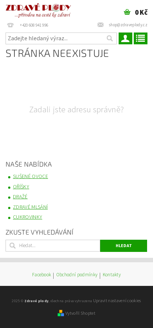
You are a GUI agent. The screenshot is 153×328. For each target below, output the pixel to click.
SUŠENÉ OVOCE (30, 176)
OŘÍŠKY (21, 187)
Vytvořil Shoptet (80, 313)
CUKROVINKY (27, 217)
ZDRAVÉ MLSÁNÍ (30, 207)
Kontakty (112, 275)
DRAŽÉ (20, 197)
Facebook (41, 275)
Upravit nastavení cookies (117, 300)
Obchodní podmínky (77, 275)
